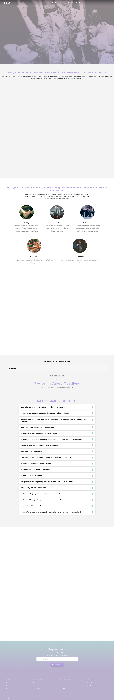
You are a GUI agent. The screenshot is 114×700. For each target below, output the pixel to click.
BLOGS (78, 2)
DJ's (7, 686)
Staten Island (39, 324)
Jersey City (75, 315)
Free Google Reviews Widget (57, 375)
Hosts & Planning (64, 689)
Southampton (39, 322)
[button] (6, 373)
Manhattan (39, 315)
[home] (8, 3)
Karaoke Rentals (86, 565)
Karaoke (8, 683)
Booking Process (91, 683)
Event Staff (62, 686)
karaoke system (30, 620)
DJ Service (25, 567)
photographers (66, 620)
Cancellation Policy (91, 686)
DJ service (61, 618)
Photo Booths (36, 689)
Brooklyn (39, 313)
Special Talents (63, 683)
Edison (75, 320)
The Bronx (38, 320)
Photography (36, 686)
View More (14, 118)
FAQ (88, 689)
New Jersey (75, 313)
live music (75, 618)
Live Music (9, 689)
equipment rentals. (28, 569)
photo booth (40, 620)
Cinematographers (37, 683)
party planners (55, 620)
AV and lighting (59, 625)
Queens (39, 318)
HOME (46, 3)
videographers (74, 620)
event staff (86, 620)
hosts (61, 620)
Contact (70, 2)
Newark (75, 318)
